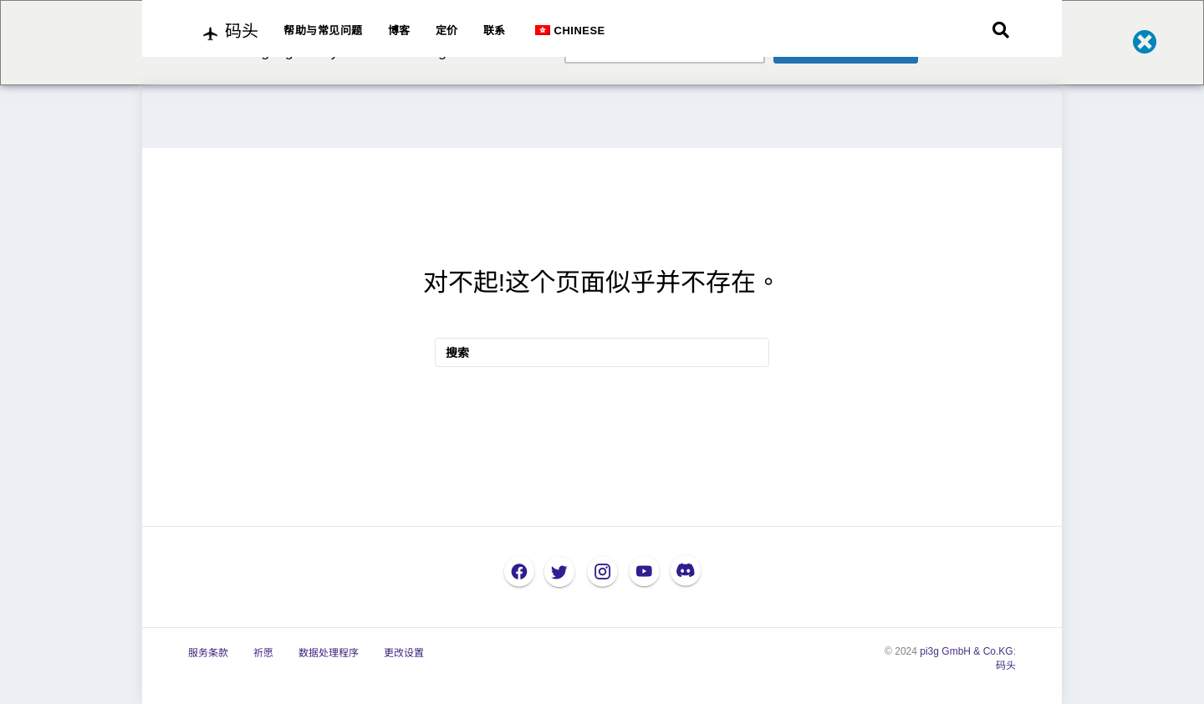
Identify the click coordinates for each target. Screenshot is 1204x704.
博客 (399, 30)
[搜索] (1001, 30)
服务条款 (208, 653)
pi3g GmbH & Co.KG (966, 651)
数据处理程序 (328, 653)
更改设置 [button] (404, 653)
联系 (494, 30)
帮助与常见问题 (323, 30)
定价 (447, 30)
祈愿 (263, 653)
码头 (1006, 665)
